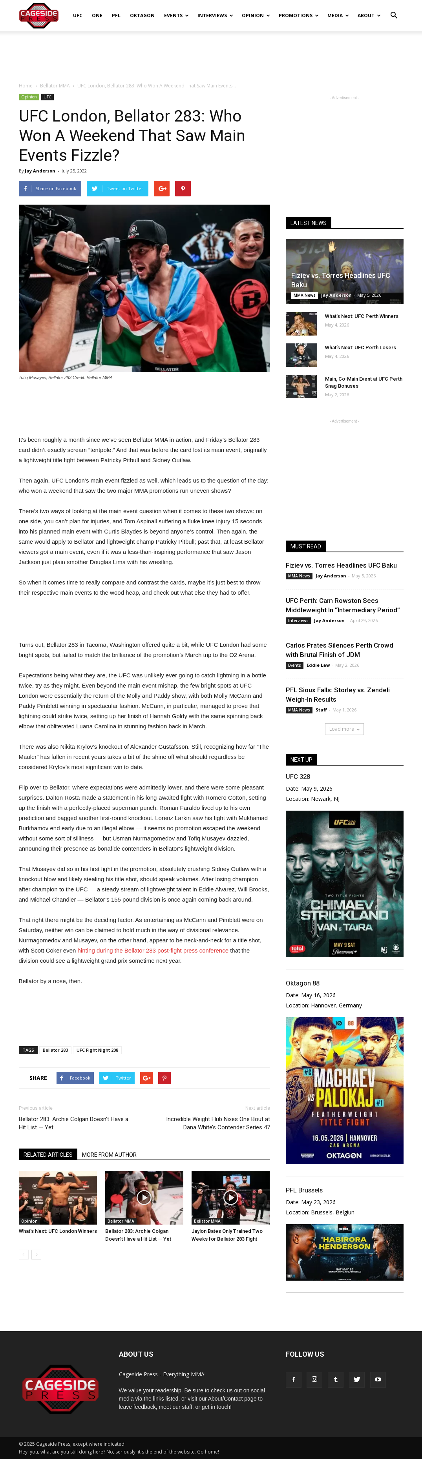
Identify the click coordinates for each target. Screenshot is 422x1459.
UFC (77, 15)
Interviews (215, 15)
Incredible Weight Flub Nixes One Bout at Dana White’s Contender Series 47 (218, 1123)
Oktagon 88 (303, 983)
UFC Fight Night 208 (97, 1050)
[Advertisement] (211, 52)
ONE (97, 15)
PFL (116, 15)
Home (26, 85)
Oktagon (142, 15)
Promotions (299, 15)
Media (338, 15)
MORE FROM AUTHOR (109, 1155)
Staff (321, 710)
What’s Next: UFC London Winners (58, 1231)
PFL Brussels (304, 1190)
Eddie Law (318, 665)
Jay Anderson (40, 171)
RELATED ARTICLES (48, 1155)
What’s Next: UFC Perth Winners (361, 316)
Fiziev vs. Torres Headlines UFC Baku (341, 565)
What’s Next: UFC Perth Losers (360, 347)
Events (176, 15)
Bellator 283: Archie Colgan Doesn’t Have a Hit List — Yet (73, 1123)
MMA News (305, 295)
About (369, 15)
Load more (344, 729)
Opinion (256, 15)
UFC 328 (298, 776)
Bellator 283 (55, 1050)
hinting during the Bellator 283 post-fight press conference (153, 950)
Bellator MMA (121, 1221)
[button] (394, 10)
